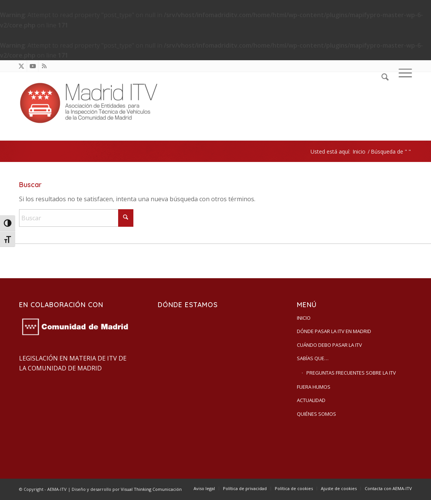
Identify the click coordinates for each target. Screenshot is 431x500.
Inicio (304, 317)
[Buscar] (385, 106)
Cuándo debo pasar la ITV (329, 344)
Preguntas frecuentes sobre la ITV (351, 372)
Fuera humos (313, 386)
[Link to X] (21, 66)
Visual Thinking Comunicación (151, 489)
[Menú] (403, 106)
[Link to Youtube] (32, 66)
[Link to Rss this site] (44, 66)
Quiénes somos (316, 413)
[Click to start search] (125, 218)
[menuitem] (385, 106)
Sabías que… (312, 358)
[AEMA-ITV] (91, 106)
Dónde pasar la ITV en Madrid (334, 331)
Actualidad (311, 400)
